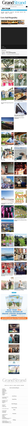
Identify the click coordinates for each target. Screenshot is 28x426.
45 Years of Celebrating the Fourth (19, 218)
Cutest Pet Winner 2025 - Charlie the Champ (20, 160)
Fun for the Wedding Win (5, 72)
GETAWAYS (3, 416)
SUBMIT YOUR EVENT (4, 398)
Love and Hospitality (11, 53)
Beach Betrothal (3, 100)
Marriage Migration (17, 86)
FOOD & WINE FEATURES (5, 400)
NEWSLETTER (3, 392)
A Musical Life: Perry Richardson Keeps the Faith (20, 220)
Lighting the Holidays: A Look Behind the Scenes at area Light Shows (7, 131)
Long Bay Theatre (17, 189)
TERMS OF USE (6, 385)
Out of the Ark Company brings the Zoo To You (7, 103)
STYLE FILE (3, 405)
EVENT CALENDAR (4, 397)
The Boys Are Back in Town (18, 246)
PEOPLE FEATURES (4, 410)
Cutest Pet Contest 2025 (18, 203)
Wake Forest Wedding (17, 72)
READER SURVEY (4, 391)
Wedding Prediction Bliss (5, 290)
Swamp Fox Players (4, 189)
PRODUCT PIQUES (4, 406)
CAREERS (14, 385)
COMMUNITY (2, 12)
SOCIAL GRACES (4, 412)
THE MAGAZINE (11, 12)
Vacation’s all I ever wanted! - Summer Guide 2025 (7, 204)
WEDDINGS (6, 12)
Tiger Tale (2, 86)
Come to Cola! (3, 232)
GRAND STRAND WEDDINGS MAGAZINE (6, 421)
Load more (14, 292)
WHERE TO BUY (4, 389)
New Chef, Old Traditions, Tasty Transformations (19, 146)
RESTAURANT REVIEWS (4, 401)
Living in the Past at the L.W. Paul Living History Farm (6, 146)
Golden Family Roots (17, 261)
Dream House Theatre (4, 175)
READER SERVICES (4, 390)
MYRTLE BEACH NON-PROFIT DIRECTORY (6, 418)
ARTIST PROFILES (4, 411)
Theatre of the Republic (18, 175)
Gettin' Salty (3, 160)
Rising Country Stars (4, 218)
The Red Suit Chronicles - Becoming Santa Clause (6, 275)
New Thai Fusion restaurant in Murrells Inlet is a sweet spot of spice (20, 101)
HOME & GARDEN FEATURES (5, 408)
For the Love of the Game (18, 275)
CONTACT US (11, 385)
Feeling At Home (4, 261)
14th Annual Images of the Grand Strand (7, 246)
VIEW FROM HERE (4, 417)
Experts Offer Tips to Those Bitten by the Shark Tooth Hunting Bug (20, 116)
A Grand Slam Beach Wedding (19, 290)
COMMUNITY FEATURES (4, 414)
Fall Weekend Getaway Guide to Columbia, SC (19, 118)
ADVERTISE (18, 385)
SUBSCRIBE (22, 385)
